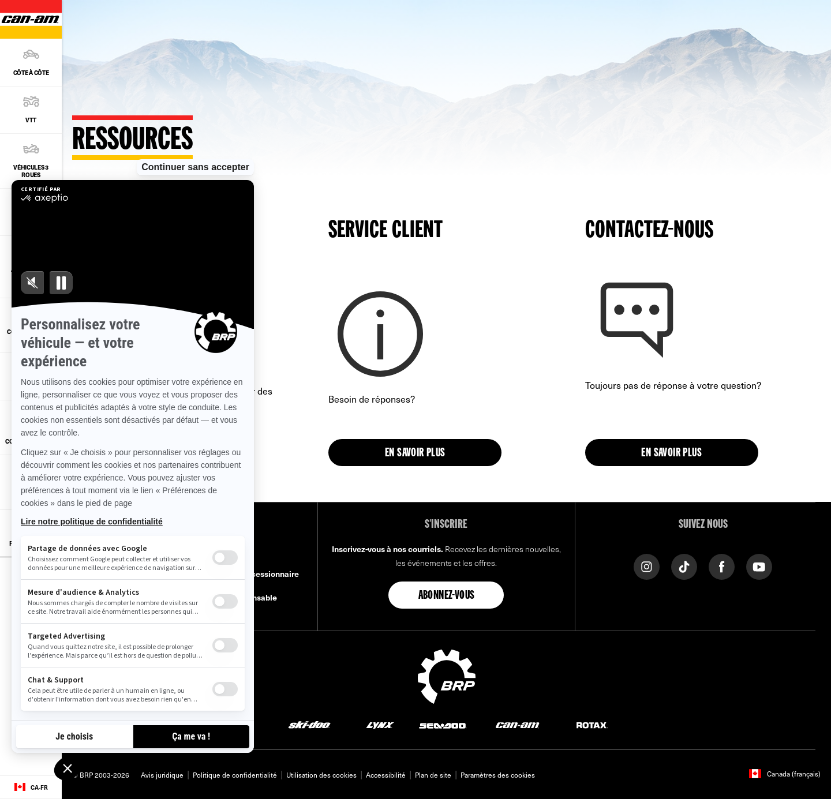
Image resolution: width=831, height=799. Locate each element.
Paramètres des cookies (498, 775)
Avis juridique (162, 775)
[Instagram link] (647, 566)
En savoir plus (415, 453)
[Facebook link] (722, 566)
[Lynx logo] (380, 725)
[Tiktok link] (684, 566)
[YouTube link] (759, 566)
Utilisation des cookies (321, 775)
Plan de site (433, 775)
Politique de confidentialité (235, 775)
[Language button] (31, 787)
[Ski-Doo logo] (309, 725)
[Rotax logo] (592, 725)
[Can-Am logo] (517, 725)
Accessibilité (386, 775)
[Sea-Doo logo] (442, 725)
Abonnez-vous (446, 596)
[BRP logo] (447, 675)
